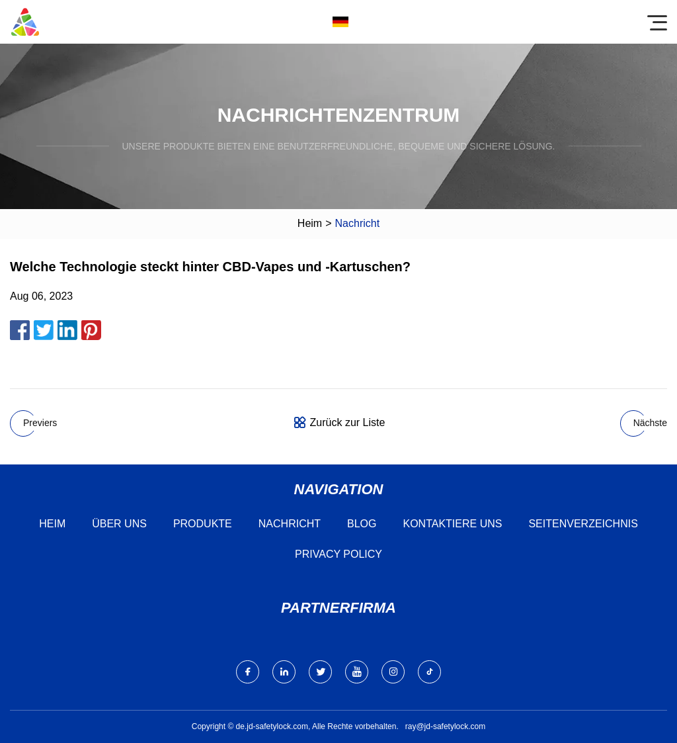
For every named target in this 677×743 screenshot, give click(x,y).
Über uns (119, 523)
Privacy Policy (338, 554)
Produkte (202, 523)
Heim (310, 223)
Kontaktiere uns (452, 523)
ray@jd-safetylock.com (445, 726)
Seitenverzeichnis (582, 523)
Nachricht (290, 523)
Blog (361, 523)
